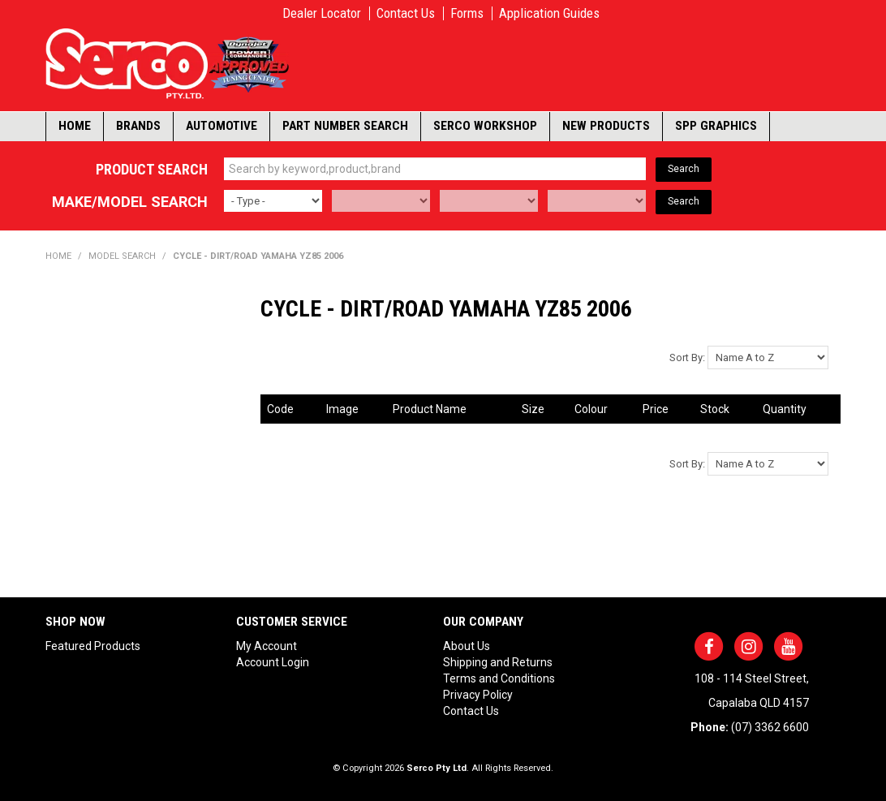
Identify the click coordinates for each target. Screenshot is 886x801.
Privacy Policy (478, 694)
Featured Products (92, 646)
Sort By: (687, 357)
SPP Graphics (716, 125)
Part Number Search (345, 125)
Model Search (122, 256)
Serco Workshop (485, 125)
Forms (467, 13)
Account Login (272, 662)
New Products (606, 125)
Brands (138, 125)
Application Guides (549, 13)
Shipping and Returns (498, 662)
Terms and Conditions (499, 678)
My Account (266, 646)
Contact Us (405, 13)
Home (74, 125)
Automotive (221, 125)
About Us (466, 646)
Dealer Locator (321, 13)
